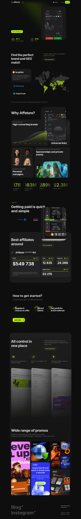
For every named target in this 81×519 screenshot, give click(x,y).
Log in (62, 2)
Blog (23, 2)
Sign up (67, 2)
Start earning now (17, 31)
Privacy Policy (64, 507)
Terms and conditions (65, 505)
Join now (19, 320)
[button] (56, 2)
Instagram (23, 512)
